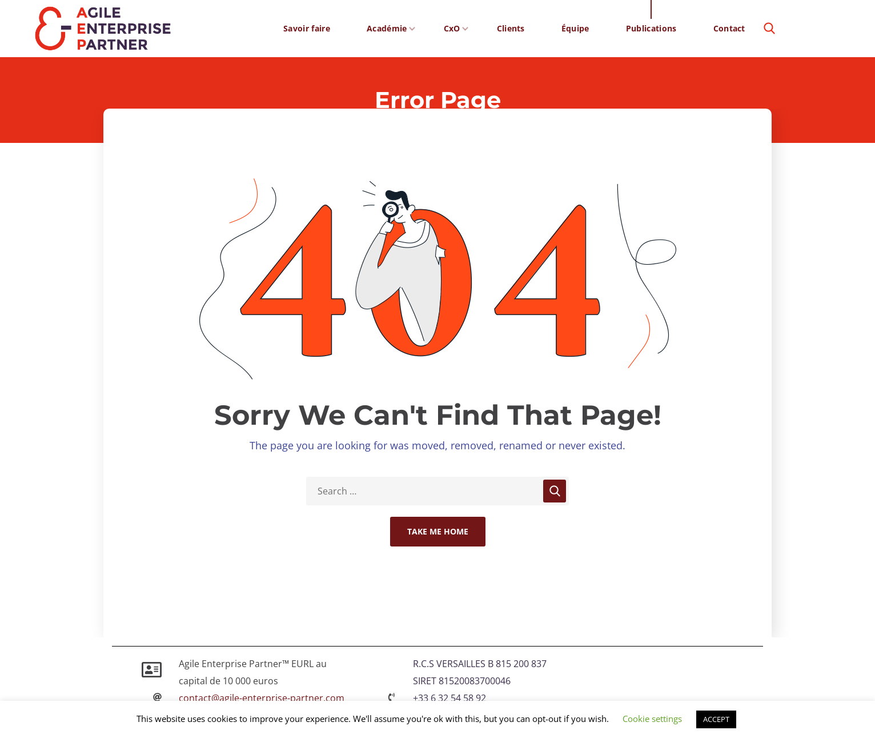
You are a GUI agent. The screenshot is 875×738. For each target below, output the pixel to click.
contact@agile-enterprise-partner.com (261, 698)
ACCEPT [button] (716, 719)
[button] (769, 28)
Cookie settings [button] (652, 718)
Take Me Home (437, 531)
